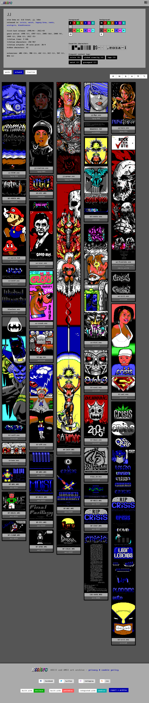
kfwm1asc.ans (14, 309)
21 (71, 27)
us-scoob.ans (41, 323)
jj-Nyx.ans (96, 115)
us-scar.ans (41, 263)
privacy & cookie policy (104, 670)
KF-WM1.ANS (14, 484)
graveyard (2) (89, 62)
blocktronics (24, 25)
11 (101, 27)
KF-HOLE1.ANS (14, 513)
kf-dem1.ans (96, 440)
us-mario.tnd (14, 258)
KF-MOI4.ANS (41, 497)
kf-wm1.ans (123, 394)
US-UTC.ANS (41, 193)
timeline (31, 72)
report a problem (119, 690)
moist (30, 22)
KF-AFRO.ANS (41, 547)
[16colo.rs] (7, 3)
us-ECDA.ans (14, 173)
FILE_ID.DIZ (96, 477)
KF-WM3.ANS (41, 472)
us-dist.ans (96, 343)
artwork (18, 72)
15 (71, 34)
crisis (23, 22)
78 (101, 23)
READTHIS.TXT (96, 129)
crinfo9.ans (14, 281)
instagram (89, 681)
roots (51, 22)
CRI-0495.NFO (96, 595)
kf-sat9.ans (14, 435)
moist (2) (74, 62)
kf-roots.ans (96, 217)
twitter (68, 681)
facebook (49, 681)
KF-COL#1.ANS (69, 549)
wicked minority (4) (94, 57)
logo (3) (112, 57)
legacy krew (41, 22)
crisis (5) (75, 57)
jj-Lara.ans (123, 128)
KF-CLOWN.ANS (14, 535)
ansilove (39, 691)
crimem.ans (14, 460)
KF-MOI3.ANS (96, 501)
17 (71, 30)
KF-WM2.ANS (69, 509)
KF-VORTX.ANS (14, 198)
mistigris (11, 25)
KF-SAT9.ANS (68, 450)
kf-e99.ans (41, 445)
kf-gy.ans (41, 357)
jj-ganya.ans (69, 176)
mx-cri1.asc (123, 296)
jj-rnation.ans (41, 168)
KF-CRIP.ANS (96, 526)
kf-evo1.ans (96, 387)
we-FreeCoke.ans (123, 262)
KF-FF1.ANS (41, 522)
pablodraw (68, 691)
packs (7, 72)
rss (107, 681)
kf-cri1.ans (123, 640)
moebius (101, 691)
